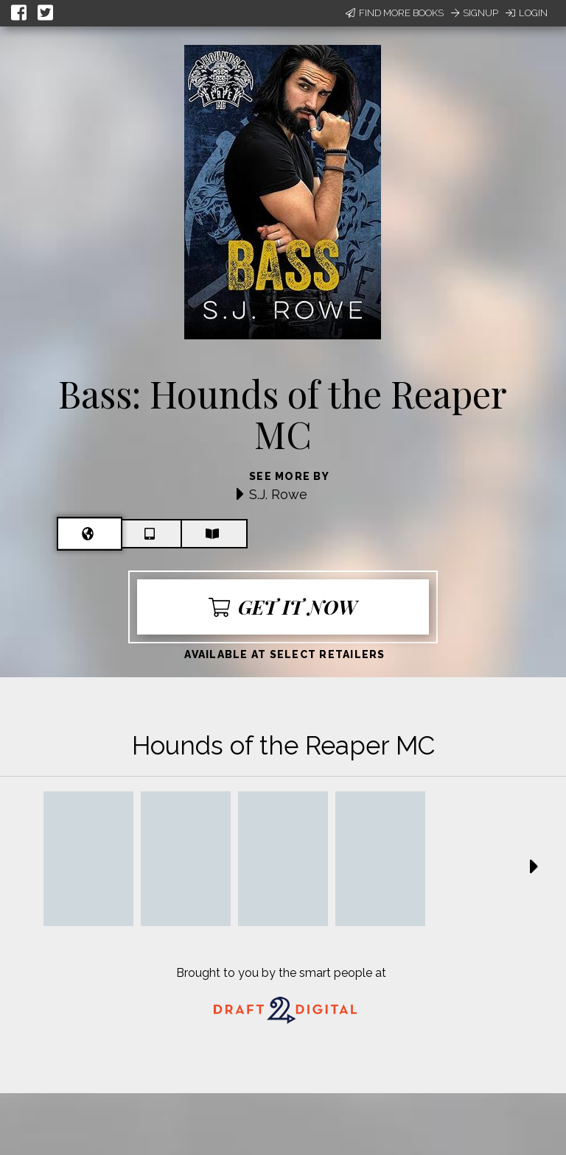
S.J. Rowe (278, 494)
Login (527, 12)
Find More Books (395, 12)
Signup (474, 12)
